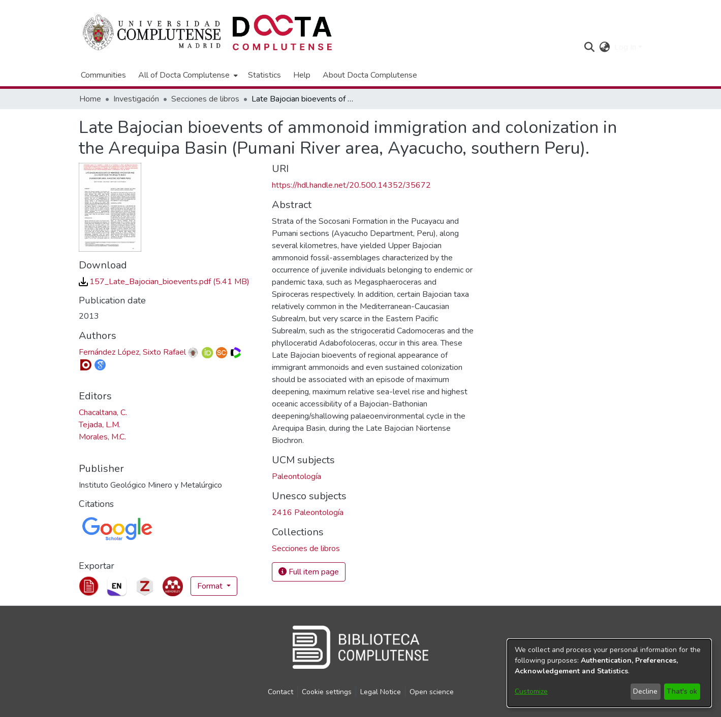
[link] (164, 281)
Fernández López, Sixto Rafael (132, 352)
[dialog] (609, 673)
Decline (645, 691)
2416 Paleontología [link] (307, 512)
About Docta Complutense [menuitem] (370, 75)
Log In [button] (626, 47)
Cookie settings (327, 692)
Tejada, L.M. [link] (99, 424)
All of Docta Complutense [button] (184, 75)
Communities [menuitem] (103, 75)
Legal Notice (380, 692)
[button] (589, 47)
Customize (531, 691)
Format (211, 586)
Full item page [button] (308, 571)
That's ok (682, 691)
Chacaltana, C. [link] (103, 412)
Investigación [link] (136, 99)
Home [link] (90, 99)
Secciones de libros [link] (205, 99)
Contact (280, 692)
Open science (432, 692)
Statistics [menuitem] (264, 75)
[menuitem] (187, 75)
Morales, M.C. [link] (102, 436)
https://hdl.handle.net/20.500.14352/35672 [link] (351, 185)
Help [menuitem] (301, 75)
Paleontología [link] (296, 476)
